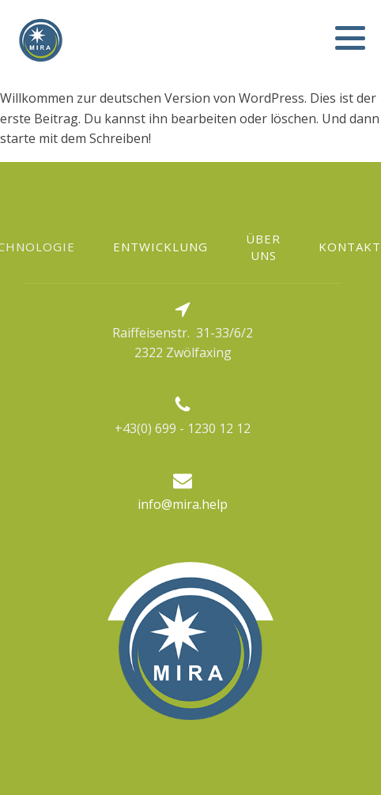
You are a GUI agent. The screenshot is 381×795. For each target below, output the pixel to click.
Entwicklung (160, 246)
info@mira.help (183, 504)
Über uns (263, 247)
